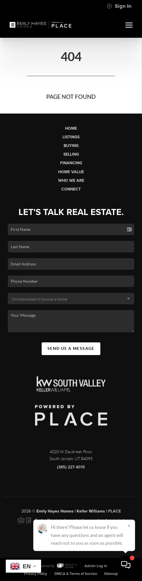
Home (71, 128)
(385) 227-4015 (71, 468)
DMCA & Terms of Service (75, 573)
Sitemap (111, 573)
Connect (71, 189)
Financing (71, 163)
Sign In (119, 6)
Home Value (71, 171)
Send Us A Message (71, 348)
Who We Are (71, 180)
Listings (71, 137)
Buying (71, 145)
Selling (71, 154)
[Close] (129, 525)
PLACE (114, 512)
